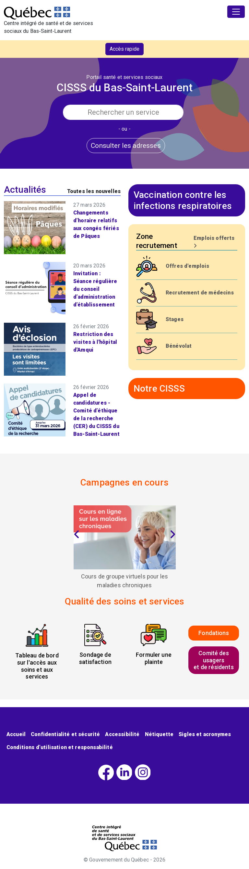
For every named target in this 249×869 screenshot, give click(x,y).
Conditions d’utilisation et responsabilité (59, 747)
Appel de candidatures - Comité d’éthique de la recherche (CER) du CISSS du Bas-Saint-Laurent (96, 414)
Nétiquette (159, 734)
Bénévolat (179, 346)
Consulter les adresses (126, 145)
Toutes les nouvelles (94, 191)
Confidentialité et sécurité (65, 734)
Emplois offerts (214, 241)
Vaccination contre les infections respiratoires (183, 200)
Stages (175, 319)
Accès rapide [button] (124, 49)
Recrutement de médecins (200, 293)
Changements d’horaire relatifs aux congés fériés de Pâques (96, 224)
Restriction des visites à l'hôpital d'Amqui (95, 342)
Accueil (16, 734)
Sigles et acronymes (205, 734)
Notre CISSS (159, 388)
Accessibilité (122, 734)
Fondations (213, 632)
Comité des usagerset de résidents (213, 660)
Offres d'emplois (187, 266)
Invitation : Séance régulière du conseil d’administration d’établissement (95, 289)
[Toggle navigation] (236, 11)
